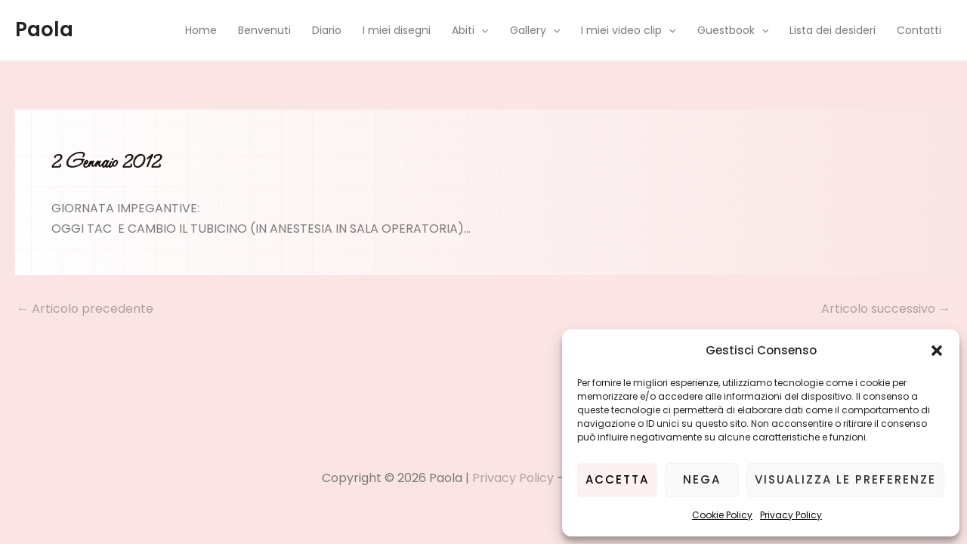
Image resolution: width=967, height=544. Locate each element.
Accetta (617, 479)
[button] (936, 350)
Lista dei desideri (832, 30)
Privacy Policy (791, 514)
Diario (326, 30)
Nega (702, 479)
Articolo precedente (85, 309)
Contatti (919, 30)
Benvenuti (264, 30)
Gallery (535, 30)
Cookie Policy (722, 514)
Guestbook (732, 30)
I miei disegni (397, 30)
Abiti (470, 30)
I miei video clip (628, 30)
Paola (44, 29)
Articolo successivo (885, 309)
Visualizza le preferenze (845, 479)
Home (201, 30)
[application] (481, 30)
